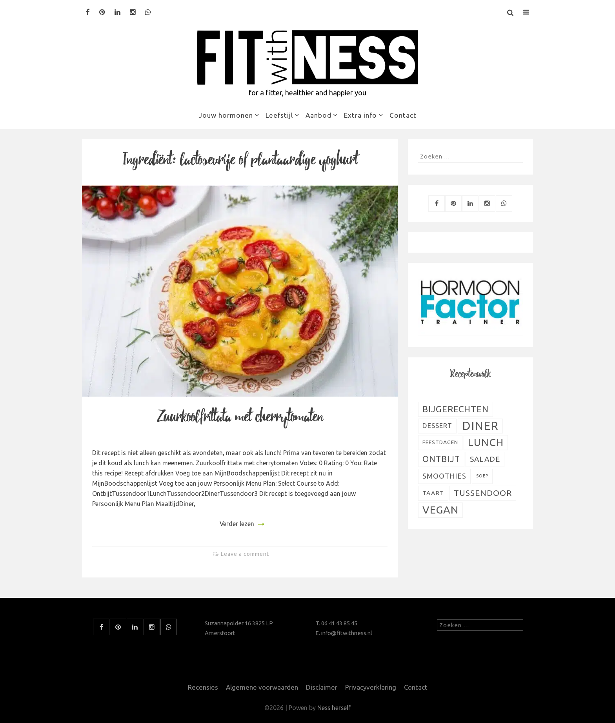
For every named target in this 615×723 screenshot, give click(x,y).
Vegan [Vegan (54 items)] (440, 509)
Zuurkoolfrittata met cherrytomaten (240, 417)
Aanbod (318, 115)
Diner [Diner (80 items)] (480, 425)
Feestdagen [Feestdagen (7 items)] (440, 442)
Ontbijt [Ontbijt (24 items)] (441, 459)
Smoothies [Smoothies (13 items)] (444, 476)
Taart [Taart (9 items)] (433, 493)
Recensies (202, 687)
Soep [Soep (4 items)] (482, 476)
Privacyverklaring (370, 687)
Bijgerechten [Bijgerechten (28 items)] (455, 409)
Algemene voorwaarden (261, 687)
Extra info (360, 115)
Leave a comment (245, 554)
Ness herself (334, 707)
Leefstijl (279, 115)
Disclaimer (321, 687)
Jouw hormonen (225, 115)
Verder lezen (236, 523)
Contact (403, 115)
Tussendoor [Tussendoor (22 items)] (483, 492)
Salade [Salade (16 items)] (485, 459)
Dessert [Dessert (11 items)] (437, 425)
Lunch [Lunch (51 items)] (486, 442)
